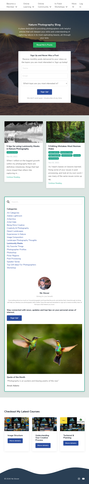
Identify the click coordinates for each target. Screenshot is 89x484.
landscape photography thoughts (22, 241)
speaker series (13, 262)
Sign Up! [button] (44, 92)
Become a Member (12, 5)
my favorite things (15, 247)
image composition (54, 155)
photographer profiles (17, 250)
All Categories (13, 212)
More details (15, 442)
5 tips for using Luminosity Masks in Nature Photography (23, 147)
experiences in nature (17, 234)
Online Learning (28, 5)
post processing (53, 158)
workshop (11, 269)
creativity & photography (18, 228)
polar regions (13, 256)
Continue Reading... (14, 177)
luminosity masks (12, 152)
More (74, 5)
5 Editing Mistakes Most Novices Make (63, 147)
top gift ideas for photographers (21, 266)
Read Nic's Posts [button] (44, 45)
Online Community (44, 5)
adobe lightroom (54, 152)
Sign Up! (14, 319)
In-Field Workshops (60, 5)
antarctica (11, 219)
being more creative (66, 152)
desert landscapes (15, 231)
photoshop (77, 155)
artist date (11, 222)
